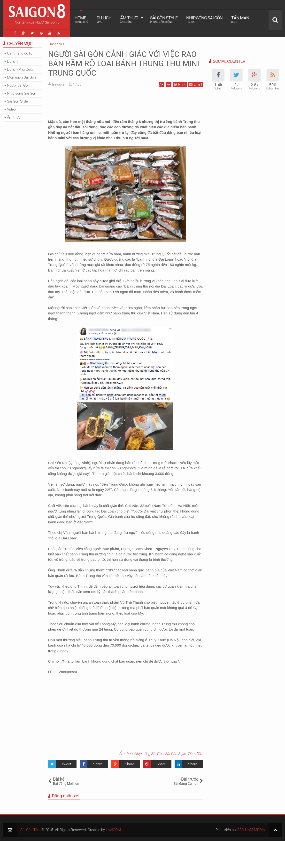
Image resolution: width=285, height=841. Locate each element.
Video (11, 109)
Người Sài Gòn (18, 85)
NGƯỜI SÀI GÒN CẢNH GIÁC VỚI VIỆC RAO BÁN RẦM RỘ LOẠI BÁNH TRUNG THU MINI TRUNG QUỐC (123, 64)
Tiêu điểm (195, 754)
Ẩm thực (129, 19)
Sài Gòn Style (163, 19)
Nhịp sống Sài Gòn (204, 19)
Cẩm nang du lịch (20, 53)
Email (195, 84)
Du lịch (104, 19)
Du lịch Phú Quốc (20, 69)
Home (81, 19)
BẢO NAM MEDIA (251, 830)
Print (179, 84)
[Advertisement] (125, 101)
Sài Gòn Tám (30, 830)
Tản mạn (240, 19)
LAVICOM (113, 830)
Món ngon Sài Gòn (21, 77)
